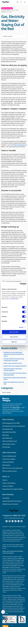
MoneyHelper (16, 407)
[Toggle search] (21, 2)
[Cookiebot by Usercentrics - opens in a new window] (20, 284)
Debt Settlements (7, 438)
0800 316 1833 (19, 515)
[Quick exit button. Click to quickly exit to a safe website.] (17, 2)
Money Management (7, 8)
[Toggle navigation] (24, 2)
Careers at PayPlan (7, 486)
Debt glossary (6, 465)
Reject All (14, 341)
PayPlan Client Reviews (8, 483)
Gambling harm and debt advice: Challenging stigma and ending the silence (14, 354)
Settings (21, 327)
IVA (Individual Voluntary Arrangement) (13, 426)
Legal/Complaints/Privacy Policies (12, 501)
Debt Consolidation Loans (9, 441)
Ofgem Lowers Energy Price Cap (13, 363)
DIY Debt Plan (6, 447)
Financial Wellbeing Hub (9, 456)
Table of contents (8, 36)
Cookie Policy (14, 298)
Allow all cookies (14, 332)
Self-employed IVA (7, 429)
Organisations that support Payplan (12, 489)
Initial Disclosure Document (10, 504)
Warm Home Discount (20, 145)
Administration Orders (8, 444)
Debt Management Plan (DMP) (11, 423)
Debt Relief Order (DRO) (9, 432)
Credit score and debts (8, 459)
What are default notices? (9, 471)
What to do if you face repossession (12, 468)
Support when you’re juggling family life (15, 366)
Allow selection (14, 337)
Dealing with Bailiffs (8, 462)
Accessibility (5, 498)
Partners (4, 480)
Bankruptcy (5, 435)
